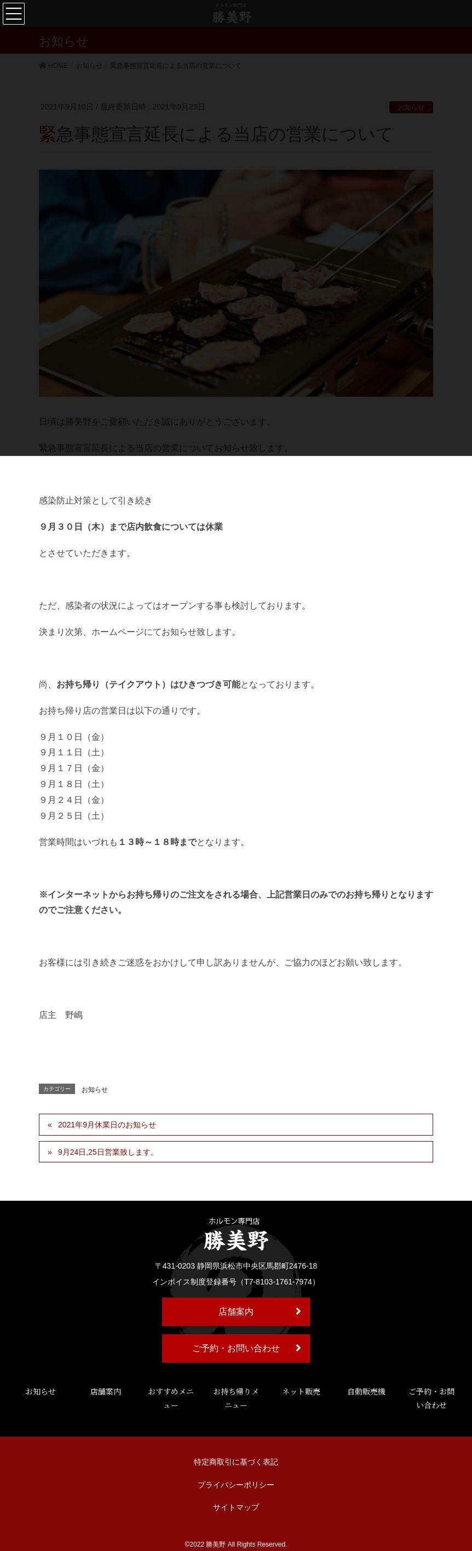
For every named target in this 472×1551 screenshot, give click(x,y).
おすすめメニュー (171, 1398)
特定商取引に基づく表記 (236, 1461)
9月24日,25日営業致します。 (108, 1152)
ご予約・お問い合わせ (246, 1347)
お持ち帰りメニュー (236, 1398)
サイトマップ (236, 1507)
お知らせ (95, 1089)
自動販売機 (366, 1391)
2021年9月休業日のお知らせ (107, 1124)
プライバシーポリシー (236, 1484)
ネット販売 (301, 1391)
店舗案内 (259, 1311)
